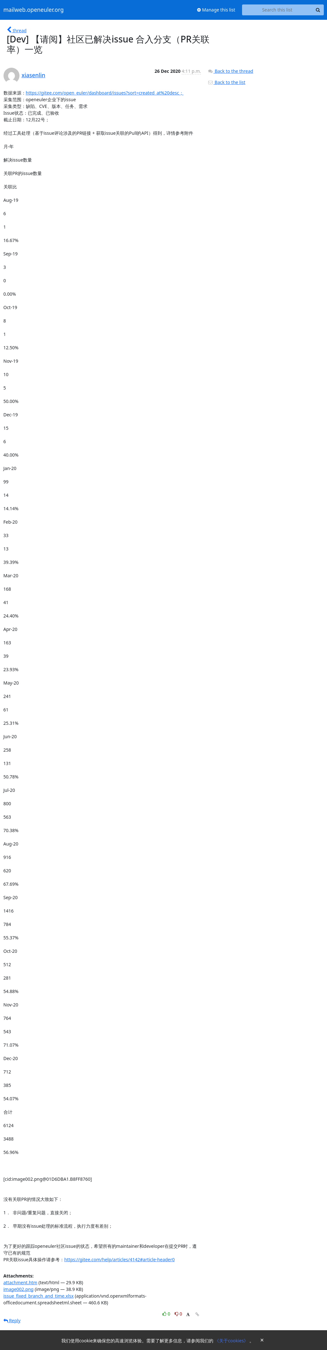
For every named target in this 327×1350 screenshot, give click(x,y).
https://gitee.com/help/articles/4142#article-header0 (119, 1259)
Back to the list (226, 82)
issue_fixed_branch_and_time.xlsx (39, 1296)
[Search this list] (277, 9)
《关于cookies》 (232, 1341)
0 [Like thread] (167, 1314)
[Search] (318, 9)
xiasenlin (33, 75)
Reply (12, 1320)
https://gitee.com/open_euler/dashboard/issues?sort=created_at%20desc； (105, 93)
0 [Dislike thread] (178, 1314)
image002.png (19, 1289)
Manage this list (216, 10)
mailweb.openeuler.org (34, 10)
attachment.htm (20, 1282)
